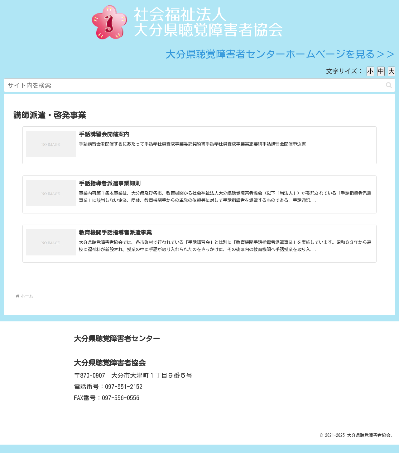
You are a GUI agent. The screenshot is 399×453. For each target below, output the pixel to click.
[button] (388, 85)
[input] (199, 85)
